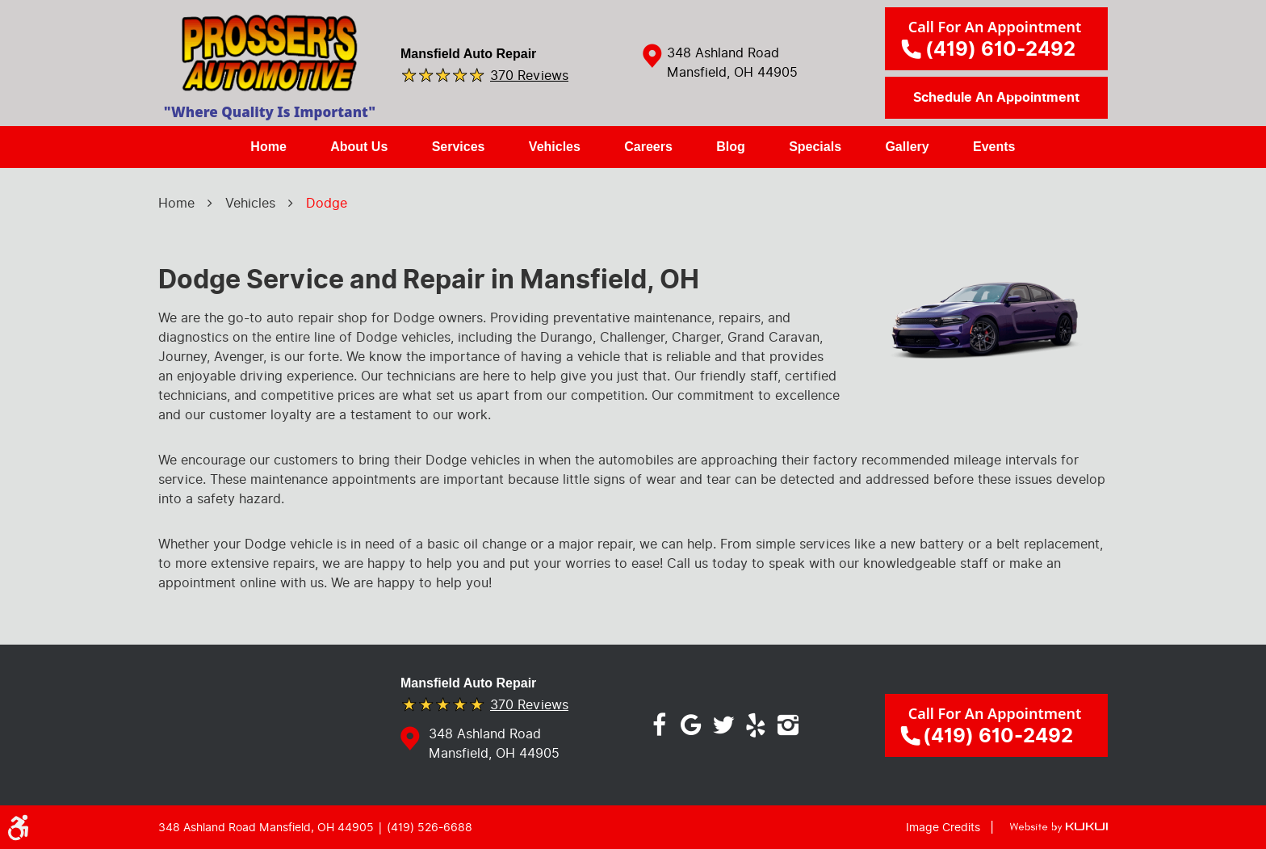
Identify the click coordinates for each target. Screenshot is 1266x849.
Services (458, 146)
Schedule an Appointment (996, 97)
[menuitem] (268, 147)
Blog (730, 146)
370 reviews (529, 74)
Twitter (723, 725)
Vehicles (555, 146)
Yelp (756, 725)
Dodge (326, 203)
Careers (648, 146)
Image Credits (943, 827)
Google (691, 725)
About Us (359, 146)
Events (994, 146)
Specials (815, 146)
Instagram (788, 725)
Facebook (659, 725)
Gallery (907, 146)
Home (268, 146)
